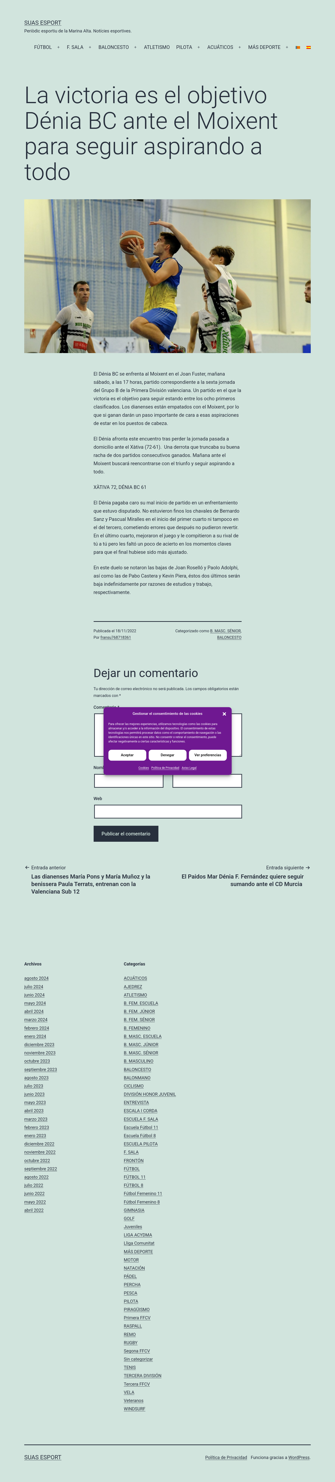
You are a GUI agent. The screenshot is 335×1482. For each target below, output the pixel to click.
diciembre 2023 (39, 1044)
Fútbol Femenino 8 (142, 1201)
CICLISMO (134, 1085)
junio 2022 (34, 1193)
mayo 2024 (35, 1003)
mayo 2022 (35, 1201)
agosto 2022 (36, 1177)
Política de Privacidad (165, 768)
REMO (130, 1334)
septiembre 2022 (40, 1168)
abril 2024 (34, 1011)
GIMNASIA (134, 1210)
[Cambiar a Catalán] (297, 47)
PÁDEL (130, 1276)
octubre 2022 (37, 1160)
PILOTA (184, 47)
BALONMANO (137, 1077)
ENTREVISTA (136, 1102)
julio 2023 (33, 1085)
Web (98, 798)
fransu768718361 (115, 637)
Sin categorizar (138, 1359)
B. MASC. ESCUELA (143, 1036)
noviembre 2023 (40, 1052)
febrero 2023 (36, 1127)
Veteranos (133, 1400)
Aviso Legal (189, 768)
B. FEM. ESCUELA (141, 1003)
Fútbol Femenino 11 (143, 1193)
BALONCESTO (113, 47)
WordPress (299, 1457)
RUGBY (131, 1342)
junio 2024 (34, 994)
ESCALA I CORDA (140, 1110)
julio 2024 (33, 986)
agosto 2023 (36, 1077)
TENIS (130, 1367)
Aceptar (127, 755)
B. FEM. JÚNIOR (139, 1011)
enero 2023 (35, 1135)
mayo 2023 (35, 1102)
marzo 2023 (36, 1119)
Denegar (167, 755)
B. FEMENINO (137, 1028)
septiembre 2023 (40, 1069)
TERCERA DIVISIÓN (142, 1375)
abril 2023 (34, 1110)
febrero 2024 (36, 1028)
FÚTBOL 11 (135, 1177)
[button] (224, 713)
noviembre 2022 (40, 1152)
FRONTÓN (134, 1160)
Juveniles (133, 1226)
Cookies (144, 768)
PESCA (130, 1293)
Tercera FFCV (137, 1384)
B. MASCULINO (138, 1061)
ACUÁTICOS (220, 47)
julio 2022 (33, 1185)
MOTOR (131, 1259)
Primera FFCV (137, 1317)
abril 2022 (34, 1210)
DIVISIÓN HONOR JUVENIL (150, 1094)
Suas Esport (42, 22)
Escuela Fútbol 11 (141, 1127)
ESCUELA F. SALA (141, 1119)
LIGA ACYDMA (138, 1234)
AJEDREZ (133, 986)
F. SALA (75, 47)
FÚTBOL (43, 47)
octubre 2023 (37, 1061)
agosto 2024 (36, 978)
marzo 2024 (36, 1019)
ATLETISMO (157, 47)
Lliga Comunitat (139, 1243)
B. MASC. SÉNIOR (225, 631)
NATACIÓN (134, 1268)
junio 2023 (34, 1094)
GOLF (129, 1218)
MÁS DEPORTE (264, 47)
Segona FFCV (137, 1350)
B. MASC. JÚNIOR (141, 1044)
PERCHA (132, 1284)
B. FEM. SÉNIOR (139, 1019)
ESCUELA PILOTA (141, 1143)
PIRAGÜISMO (137, 1309)
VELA (129, 1392)
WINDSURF (134, 1408)
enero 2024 (35, 1036)
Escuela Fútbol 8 (140, 1135)
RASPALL (133, 1325)
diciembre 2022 (39, 1143)
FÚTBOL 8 (133, 1185)
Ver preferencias (207, 755)
